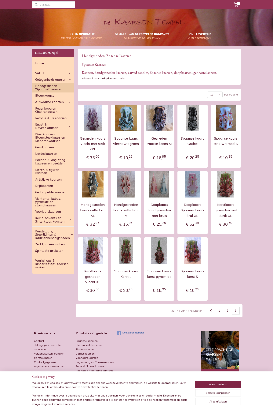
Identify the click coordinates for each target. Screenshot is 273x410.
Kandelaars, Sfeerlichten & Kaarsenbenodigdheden (54, 235)
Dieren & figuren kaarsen (47, 171)
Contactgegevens (45, 362)
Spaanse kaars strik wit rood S (226, 141)
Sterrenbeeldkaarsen (89, 345)
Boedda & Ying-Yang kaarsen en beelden (50, 161)
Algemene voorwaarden (49, 366)
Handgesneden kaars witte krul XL (92, 210)
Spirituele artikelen (49, 251)
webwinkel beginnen (147, 403)
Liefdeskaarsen (46, 154)
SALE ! (53, 73)
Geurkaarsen (44, 147)
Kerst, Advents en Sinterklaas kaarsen (53, 219)
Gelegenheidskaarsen (53, 79)
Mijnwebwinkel (177, 403)
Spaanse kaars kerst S (192, 274)
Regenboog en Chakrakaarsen (46, 110)
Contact (39, 341)
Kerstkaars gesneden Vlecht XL (92, 276)
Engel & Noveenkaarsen (53, 126)
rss (134, 403)
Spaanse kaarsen (87, 341)
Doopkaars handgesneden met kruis (159, 210)
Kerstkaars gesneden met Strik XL (225, 210)
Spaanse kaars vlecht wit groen (126, 141)
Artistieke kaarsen (48, 179)
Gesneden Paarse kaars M (159, 141)
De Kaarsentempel (130, 333)
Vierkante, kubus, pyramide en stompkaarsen (48, 202)
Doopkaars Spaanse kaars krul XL (192, 210)
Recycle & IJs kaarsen (51, 118)
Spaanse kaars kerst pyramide (159, 274)
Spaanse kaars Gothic (192, 141)
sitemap (127, 403)
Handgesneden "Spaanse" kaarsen (48, 87)
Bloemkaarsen (45, 95)
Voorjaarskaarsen (48, 211)
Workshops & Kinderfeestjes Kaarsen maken (51, 264)
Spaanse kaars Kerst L (126, 274)
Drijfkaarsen (44, 186)
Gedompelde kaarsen (50, 192)
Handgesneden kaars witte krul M (126, 210)
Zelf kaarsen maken (50, 244)
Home (39, 63)
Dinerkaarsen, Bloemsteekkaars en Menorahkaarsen (50, 138)
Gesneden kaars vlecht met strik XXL (92, 144)
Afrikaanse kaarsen (53, 102)
